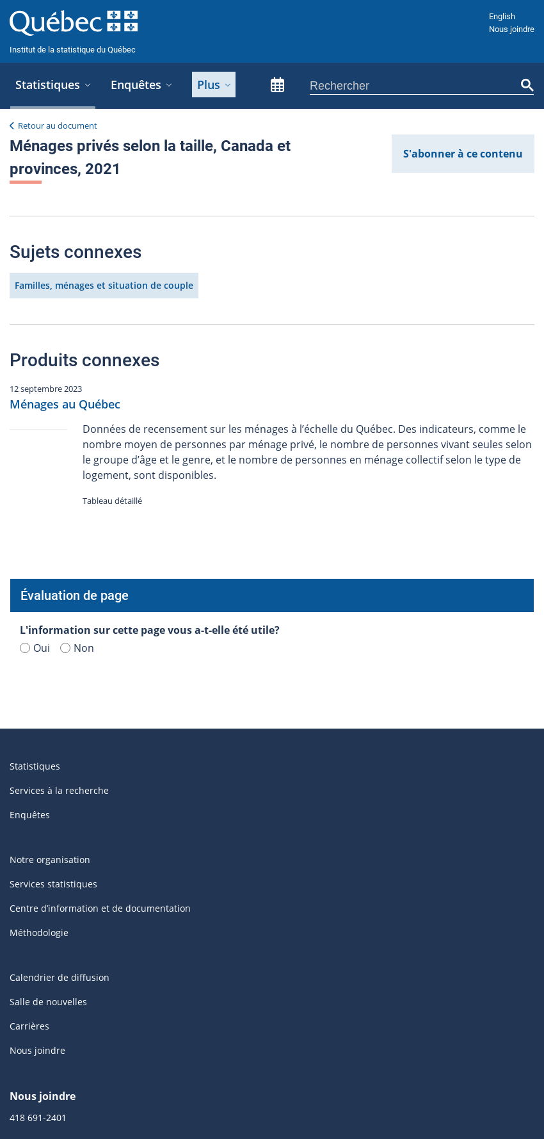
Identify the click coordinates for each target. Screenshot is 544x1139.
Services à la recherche (59, 473)
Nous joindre (511, 29)
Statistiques (35, 449)
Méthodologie (39, 616)
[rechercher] (415, 86)
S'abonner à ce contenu (463, 154)
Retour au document (57, 125)
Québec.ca (413, 1005)
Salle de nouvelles (48, 685)
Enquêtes (30, 498)
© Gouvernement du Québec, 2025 (265, 1099)
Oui (35, 331)
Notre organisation (50, 543)
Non (77, 331)
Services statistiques (53, 567)
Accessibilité (121, 1005)
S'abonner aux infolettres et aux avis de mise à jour (120, 927)
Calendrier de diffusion (59, 660)
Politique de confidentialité (320, 1005)
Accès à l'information (205, 1005)
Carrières (29, 709)
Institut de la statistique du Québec (73, 49)
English (502, 16)
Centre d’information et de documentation (100, 591)
